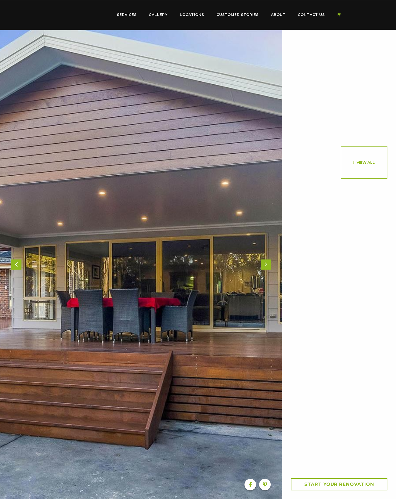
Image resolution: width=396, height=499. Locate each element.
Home (79, 14)
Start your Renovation (339, 484)
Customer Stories (237, 14)
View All (366, 162)
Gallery (158, 14)
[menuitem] (79, 15)
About (278, 14)
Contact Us (311, 14)
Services (127, 14)
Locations (192, 14)
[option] (141, 264)
